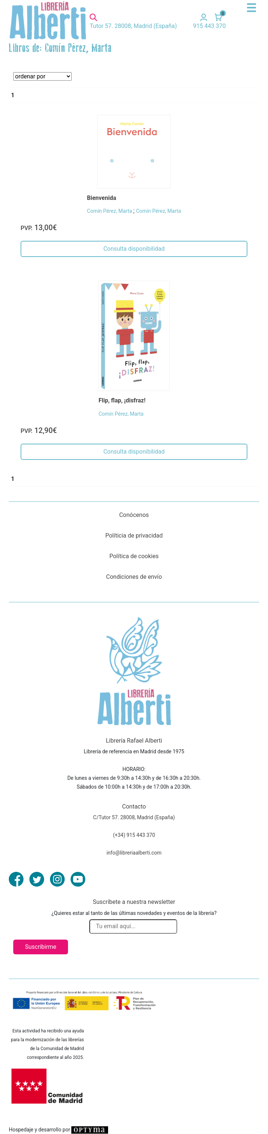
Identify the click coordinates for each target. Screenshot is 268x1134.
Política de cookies (134, 556)
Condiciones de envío (134, 576)
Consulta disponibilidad (134, 248)
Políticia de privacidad (133, 535)
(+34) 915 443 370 (134, 835)
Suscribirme (40, 946)
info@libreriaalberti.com (134, 853)
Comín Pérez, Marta (110, 211)
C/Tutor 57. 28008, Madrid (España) (134, 817)
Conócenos (134, 514)
